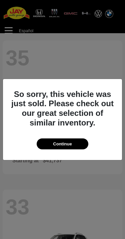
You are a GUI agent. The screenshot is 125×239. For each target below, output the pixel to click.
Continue (62, 143)
